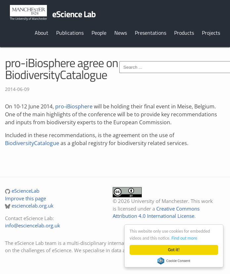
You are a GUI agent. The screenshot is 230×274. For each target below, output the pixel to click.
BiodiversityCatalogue (32, 143)
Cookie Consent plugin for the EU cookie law (173, 260)
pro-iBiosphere (74, 106)
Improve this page (25, 198)
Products (184, 33)
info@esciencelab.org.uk (32, 225)
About (41, 33)
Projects (211, 33)
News (120, 33)
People (99, 33)
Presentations (150, 33)
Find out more (184, 238)
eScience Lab (74, 14)
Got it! (173, 250)
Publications (70, 33)
